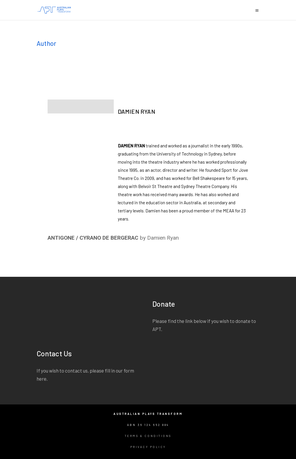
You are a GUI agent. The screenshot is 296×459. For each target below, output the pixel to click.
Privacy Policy (148, 447)
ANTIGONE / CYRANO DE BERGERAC (93, 237)
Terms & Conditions (148, 436)
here (41, 379)
